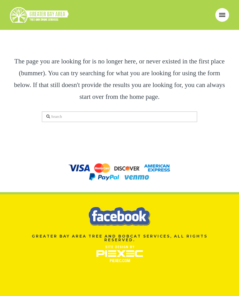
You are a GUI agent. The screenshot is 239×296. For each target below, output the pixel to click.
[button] (222, 15)
